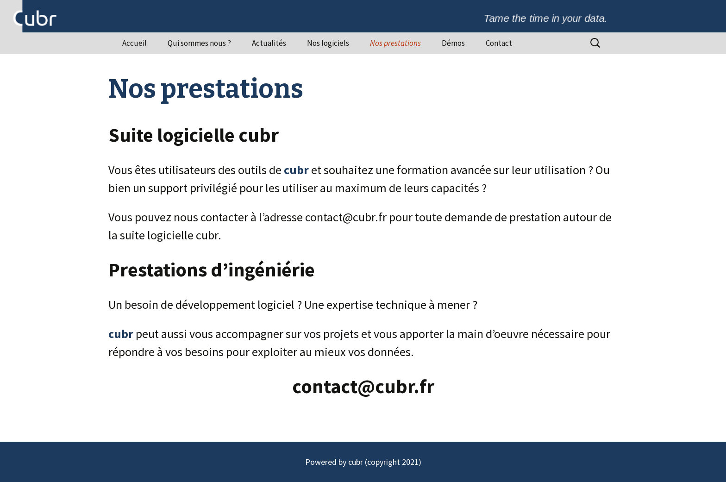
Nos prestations (395, 43)
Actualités (269, 43)
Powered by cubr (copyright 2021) (363, 462)
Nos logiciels (328, 43)
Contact (499, 43)
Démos (453, 43)
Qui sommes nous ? (199, 43)
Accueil (134, 43)
